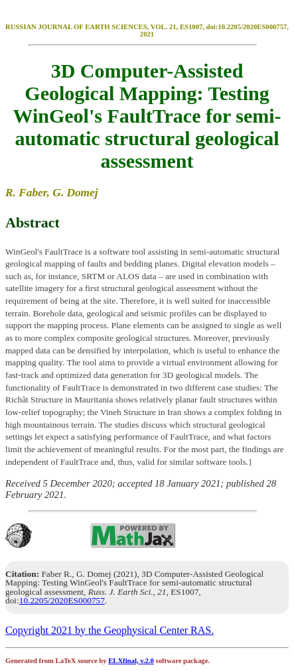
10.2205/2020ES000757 (62, 600)
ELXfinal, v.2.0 (131, 660)
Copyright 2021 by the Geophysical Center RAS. (109, 630)
